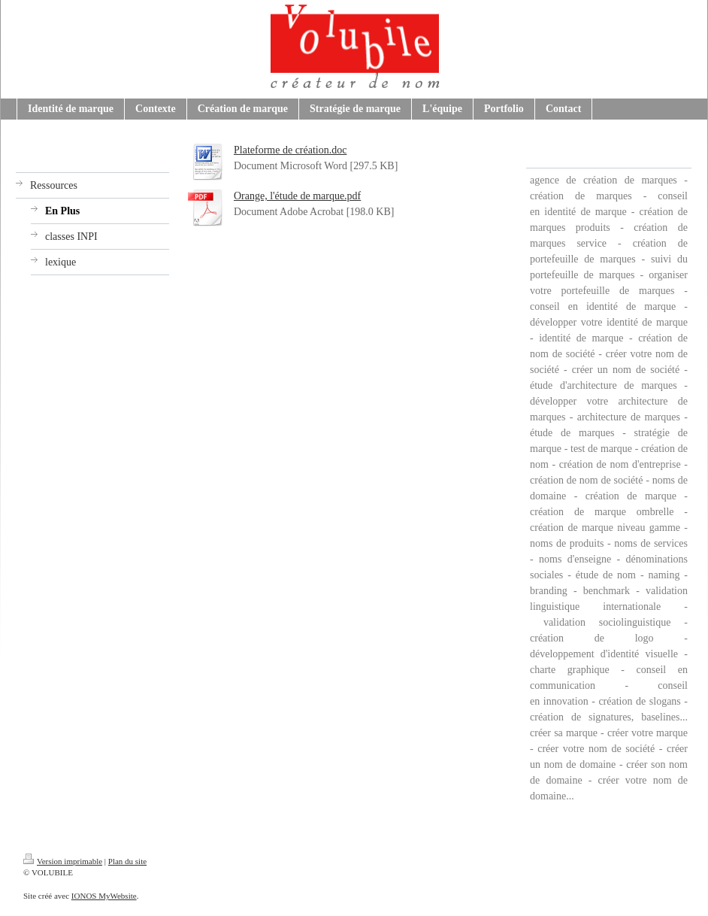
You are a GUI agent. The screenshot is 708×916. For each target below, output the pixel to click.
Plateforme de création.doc (290, 150)
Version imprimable (62, 861)
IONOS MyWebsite (104, 895)
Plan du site (127, 861)
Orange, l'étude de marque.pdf (297, 196)
